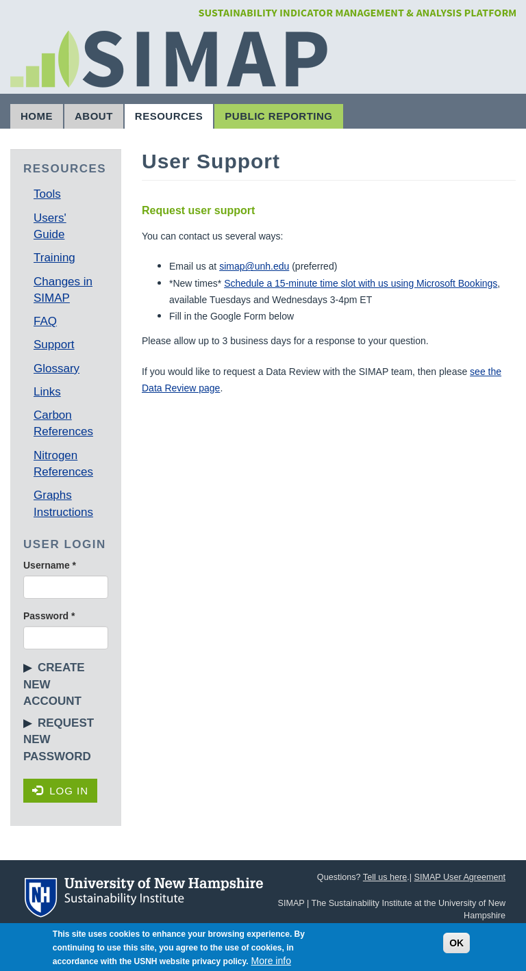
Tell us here (385, 877)
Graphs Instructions (63, 503)
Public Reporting (278, 116)
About (94, 116)
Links (47, 391)
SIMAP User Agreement (459, 877)
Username (49, 565)
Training (54, 257)
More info (271, 960)
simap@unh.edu (254, 266)
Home (37, 116)
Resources (169, 116)
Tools (47, 193)
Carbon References (63, 423)
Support (54, 344)
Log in (60, 791)
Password (49, 615)
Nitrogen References (63, 463)
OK (456, 942)
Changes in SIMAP (63, 290)
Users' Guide (50, 226)
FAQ (45, 321)
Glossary (56, 368)
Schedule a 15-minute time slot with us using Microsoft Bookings (360, 283)
